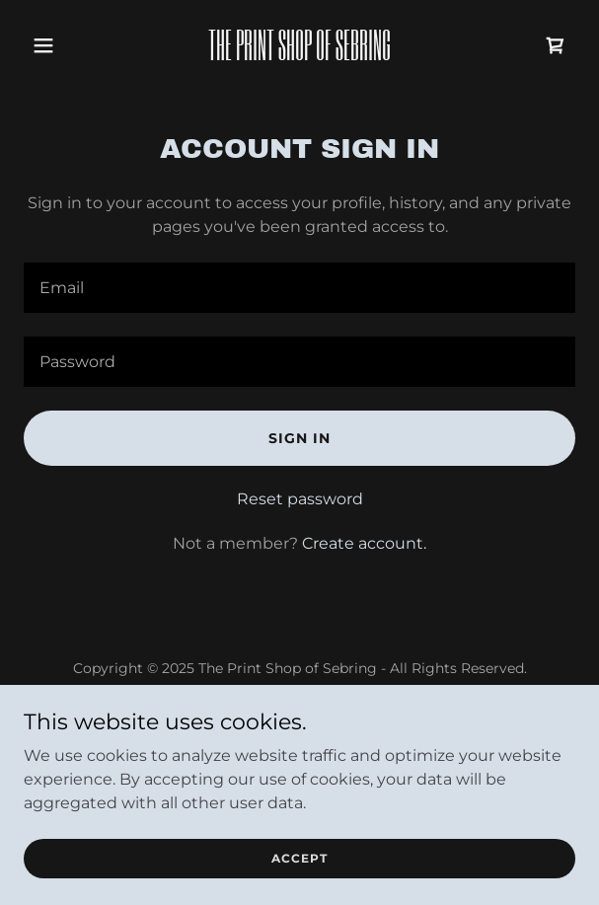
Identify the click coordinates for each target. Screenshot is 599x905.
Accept (299, 858)
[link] (299, 54)
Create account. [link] (364, 543)
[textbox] (299, 288)
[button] (65, 45)
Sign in (299, 438)
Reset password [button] (300, 499)
